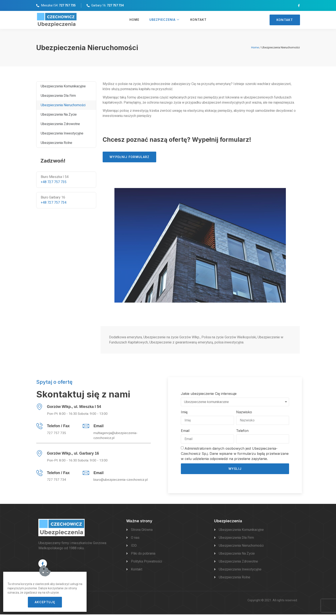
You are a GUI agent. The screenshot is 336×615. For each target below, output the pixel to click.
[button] (285, 20)
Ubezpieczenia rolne (56, 142)
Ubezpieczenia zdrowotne (60, 124)
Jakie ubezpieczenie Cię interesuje (209, 393)
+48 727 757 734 (53, 202)
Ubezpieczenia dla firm (58, 95)
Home (134, 20)
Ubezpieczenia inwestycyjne (62, 133)
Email (185, 430)
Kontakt (198, 20)
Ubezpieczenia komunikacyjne (63, 86)
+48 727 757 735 (53, 182)
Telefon (242, 430)
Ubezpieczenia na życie (59, 114)
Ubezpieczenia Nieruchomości (63, 105)
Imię (184, 412)
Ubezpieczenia (164, 20)
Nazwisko (244, 412)
